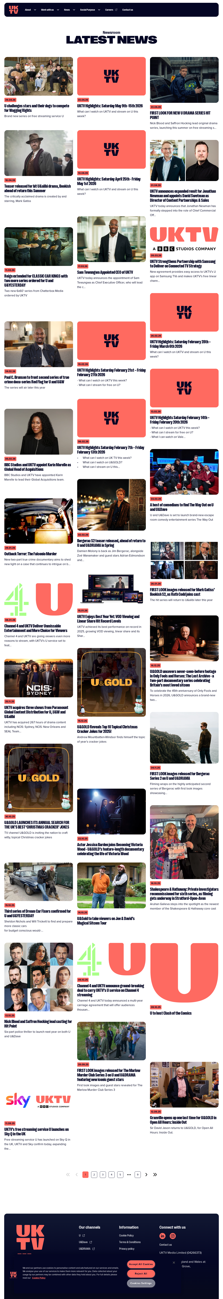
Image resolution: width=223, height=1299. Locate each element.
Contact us (165, 1244)
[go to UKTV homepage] (13, 10)
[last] (155, 1175)
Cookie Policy (126, 1235)
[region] (97, 1273)
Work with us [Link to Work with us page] (47, 9)
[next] (146, 1175)
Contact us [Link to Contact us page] (127, 9)
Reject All (141, 1273)
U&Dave (85, 1242)
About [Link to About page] (28, 9)
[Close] (174, 1262)
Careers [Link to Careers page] (111, 9)
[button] (35, 9)
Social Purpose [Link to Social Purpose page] (87, 9)
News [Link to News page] (67, 9)
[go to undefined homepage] (30, 1243)
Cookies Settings (141, 1283)
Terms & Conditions (130, 1242)
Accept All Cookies (141, 1264)
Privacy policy (126, 1248)
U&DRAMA (87, 1248)
